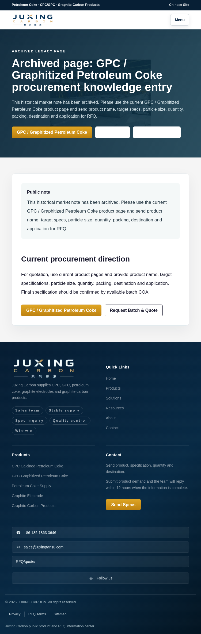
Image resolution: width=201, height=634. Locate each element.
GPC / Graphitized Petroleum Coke (52, 132)
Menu (180, 20)
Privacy (15, 614)
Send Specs (112, 132)
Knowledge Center (157, 132)
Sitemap (60, 614)
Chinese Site (179, 5)
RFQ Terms (37, 614)
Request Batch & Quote (134, 310)
